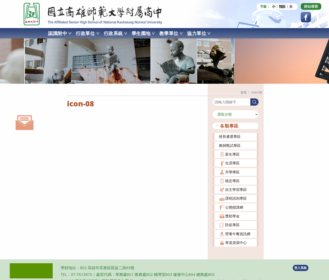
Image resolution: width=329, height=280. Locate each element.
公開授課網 (234, 207)
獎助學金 (232, 216)
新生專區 (232, 154)
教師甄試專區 (230, 145)
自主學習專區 (236, 189)
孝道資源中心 (236, 242)
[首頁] (244, 92)
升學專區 (232, 171)
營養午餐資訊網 (237, 233)
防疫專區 (232, 224)
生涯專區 (232, 162)
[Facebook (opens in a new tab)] (306, 17)
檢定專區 (232, 180)
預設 (282, 6)
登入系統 (300, 267)
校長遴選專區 (230, 136)
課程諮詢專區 (236, 198)
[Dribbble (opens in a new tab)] (311, 6)
